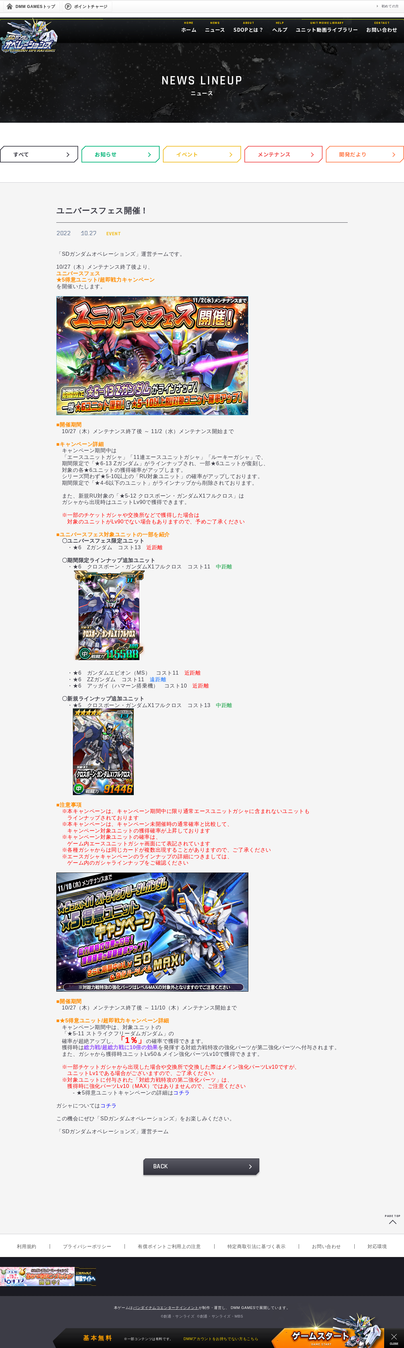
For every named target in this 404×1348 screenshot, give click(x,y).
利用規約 (26, 1246)
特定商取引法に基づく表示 (256, 1246)
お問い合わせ (326, 1246)
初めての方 (390, 6)
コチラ (181, 1093)
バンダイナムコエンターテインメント (166, 1308)
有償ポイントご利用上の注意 (169, 1246)
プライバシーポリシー (87, 1246)
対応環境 (377, 1246)
